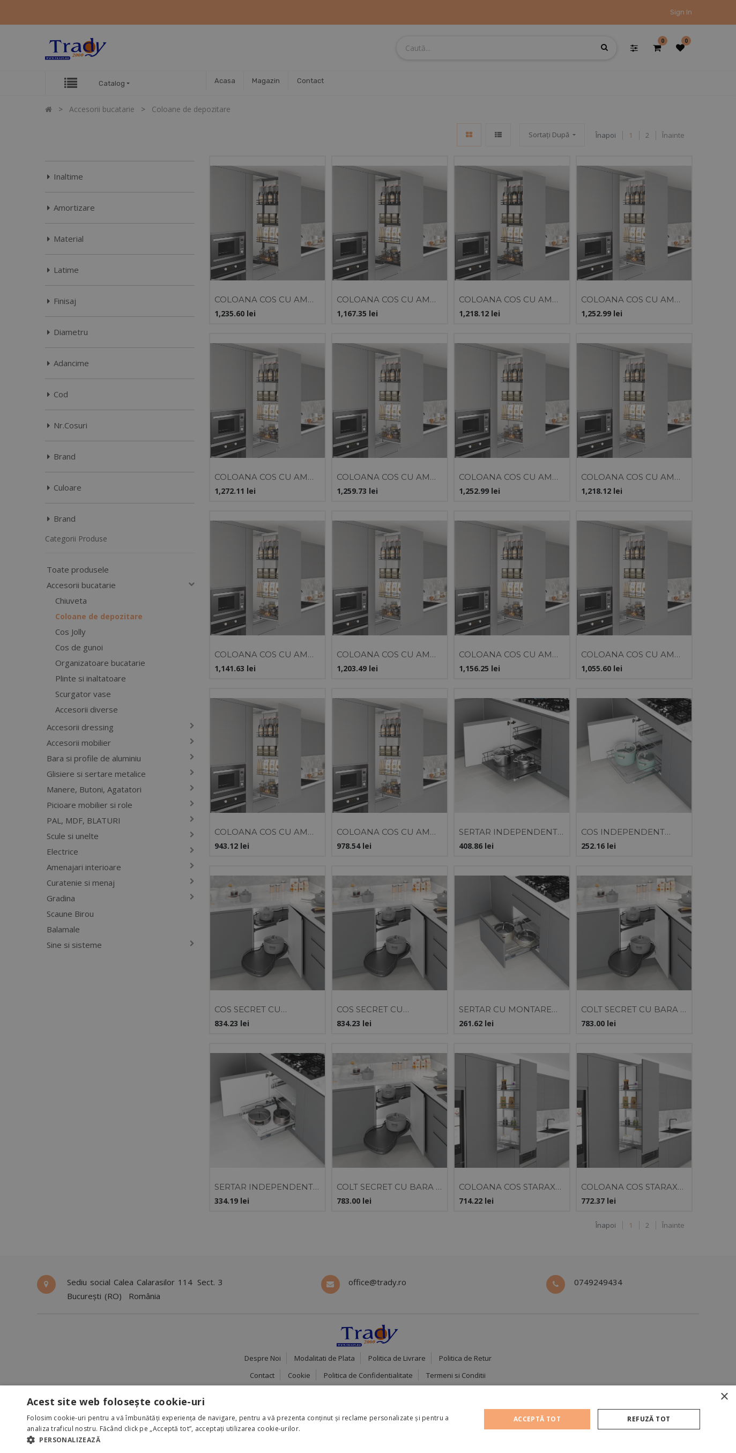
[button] (247, 1439)
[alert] (368, 726)
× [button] (724, 1397)
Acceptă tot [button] (537, 1419)
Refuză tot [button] (648, 1419)
